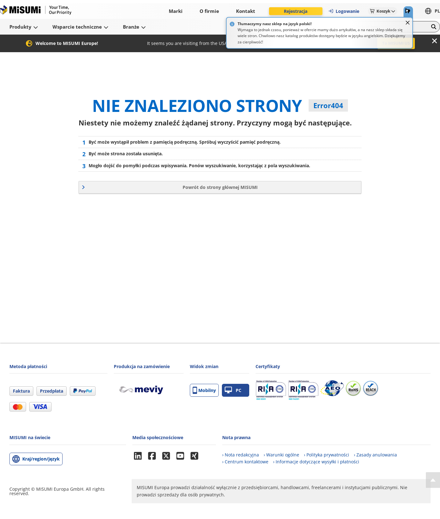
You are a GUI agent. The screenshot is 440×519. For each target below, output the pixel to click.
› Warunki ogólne (281, 455)
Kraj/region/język (41, 459)
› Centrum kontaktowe (245, 462)
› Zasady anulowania (375, 455)
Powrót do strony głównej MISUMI (220, 187)
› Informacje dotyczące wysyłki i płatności (316, 462)
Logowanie (343, 11)
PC (233, 390)
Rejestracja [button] (295, 11)
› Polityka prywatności (326, 455)
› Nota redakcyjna (240, 455)
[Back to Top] (433, 480)
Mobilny (204, 390)
